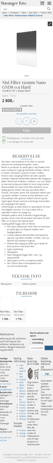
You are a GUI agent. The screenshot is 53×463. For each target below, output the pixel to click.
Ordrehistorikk (25, 379)
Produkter (14, 12)
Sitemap (23, 419)
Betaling (23, 405)
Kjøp (26, 130)
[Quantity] (26, 121)
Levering (23, 407)
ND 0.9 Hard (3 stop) (12, 109)
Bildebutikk (24, 416)
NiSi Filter (33, 12)
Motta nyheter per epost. (39, 334)
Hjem (4, 12)
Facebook (23, 430)
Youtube (23, 436)
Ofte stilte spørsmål (23, 368)
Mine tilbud (21, 383)
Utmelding (37, 342)
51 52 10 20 (5, 384)
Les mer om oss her (5, 439)
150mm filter (46, 12)
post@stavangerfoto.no (11, 389)
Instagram (23, 433)
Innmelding (38, 339)
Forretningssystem (12, 457)
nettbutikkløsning (32, 457)
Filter (24, 12)
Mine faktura (22, 389)
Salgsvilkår (24, 410)
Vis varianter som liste (26, 113)
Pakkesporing (25, 393)
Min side (21, 375)
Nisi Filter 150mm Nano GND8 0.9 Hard (23, 15)
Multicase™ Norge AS (26, 460)
